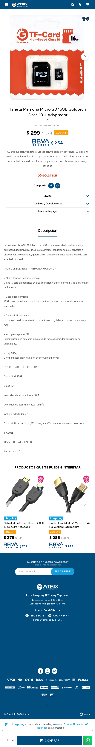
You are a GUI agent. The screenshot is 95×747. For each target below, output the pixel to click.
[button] (72, 4)
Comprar (52, 740)
